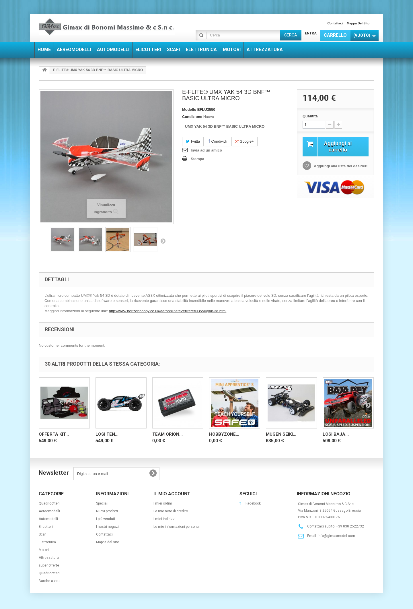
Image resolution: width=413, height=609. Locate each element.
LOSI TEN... (107, 434)
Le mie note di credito (170, 511)
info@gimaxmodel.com (336, 536)
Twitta (193, 141)
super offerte (49, 565)
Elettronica (47, 542)
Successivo (163, 241)
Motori (44, 550)
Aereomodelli (49, 511)
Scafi (42, 534)
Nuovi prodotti (107, 511)
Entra (311, 33)
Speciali (102, 503)
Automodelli (48, 519)
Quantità (310, 116)
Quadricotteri (49, 503)
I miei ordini (162, 503)
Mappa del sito (358, 23)
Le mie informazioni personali (176, 527)
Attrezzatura (49, 558)
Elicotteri (46, 527)
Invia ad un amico (206, 150)
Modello (189, 109)
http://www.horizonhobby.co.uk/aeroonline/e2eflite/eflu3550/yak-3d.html (168, 311)
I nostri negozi (107, 527)
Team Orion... (167, 434)
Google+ (244, 141)
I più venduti (105, 519)
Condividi (218, 141)
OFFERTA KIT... (54, 434)
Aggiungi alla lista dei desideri (340, 167)
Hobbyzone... (224, 434)
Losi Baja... (336, 434)
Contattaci (335, 23)
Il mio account (171, 493)
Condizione (192, 117)
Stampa (197, 159)
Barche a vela (50, 581)
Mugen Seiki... (281, 434)
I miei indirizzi (164, 519)
